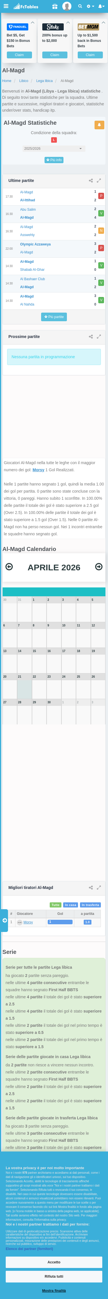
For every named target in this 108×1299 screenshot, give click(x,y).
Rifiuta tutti (54, 1276)
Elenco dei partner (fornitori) (29, 1249)
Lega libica (44, 81)
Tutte (56, 905)
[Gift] (54, 6)
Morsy (38, 470)
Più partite (54, 317)
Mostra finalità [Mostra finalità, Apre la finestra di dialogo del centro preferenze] (54, 1291)
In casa (70, 905)
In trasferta (90, 905)
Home (6, 81)
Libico (23, 81)
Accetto (54, 1262)
